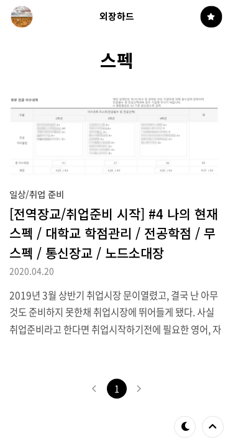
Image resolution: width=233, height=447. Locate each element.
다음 (139, 389)
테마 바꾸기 (185, 426)
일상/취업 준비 (36, 194)
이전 (94, 389)
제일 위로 (213, 426)
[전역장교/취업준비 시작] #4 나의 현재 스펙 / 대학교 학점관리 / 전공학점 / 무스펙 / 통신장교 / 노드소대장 (113, 232)
